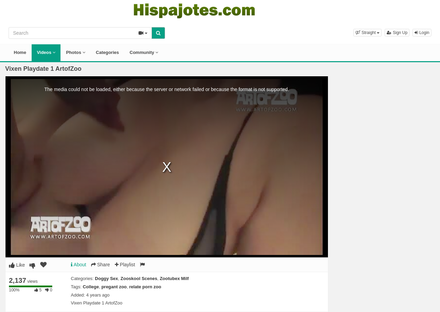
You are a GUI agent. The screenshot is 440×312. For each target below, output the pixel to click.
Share (100, 264)
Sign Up (397, 32)
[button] (367, 32)
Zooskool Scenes (139, 278)
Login (422, 32)
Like (17, 265)
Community (144, 52)
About (78, 264)
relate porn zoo (145, 286)
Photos (75, 52)
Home (20, 52)
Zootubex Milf (174, 278)
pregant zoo (114, 286)
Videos (46, 52)
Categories (107, 52)
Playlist (125, 264)
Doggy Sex (106, 278)
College (91, 286)
